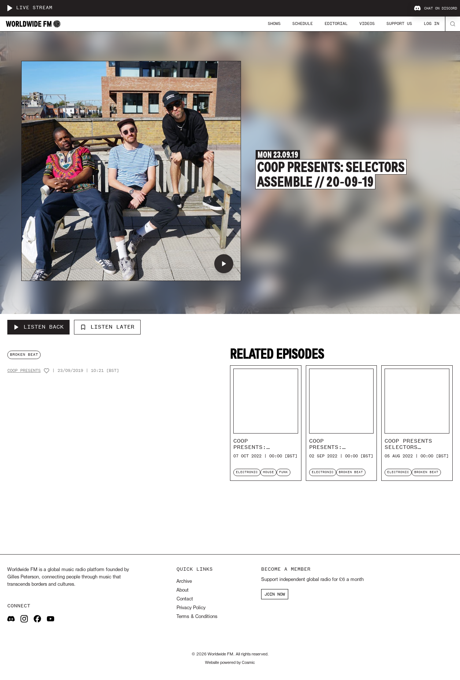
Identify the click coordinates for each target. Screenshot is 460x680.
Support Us (399, 23)
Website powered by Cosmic (230, 663)
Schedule (302, 23)
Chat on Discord (435, 8)
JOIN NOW (274, 594)
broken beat (24, 354)
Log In (431, 23)
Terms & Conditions (197, 617)
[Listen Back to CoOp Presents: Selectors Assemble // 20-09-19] (38, 327)
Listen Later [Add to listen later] (107, 326)
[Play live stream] (9, 8)
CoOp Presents (24, 370)
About (183, 590)
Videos (367, 23)
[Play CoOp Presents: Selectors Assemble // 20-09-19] (223, 263)
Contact (185, 599)
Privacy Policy (191, 608)
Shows (274, 23)
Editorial (336, 23)
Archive (184, 582)
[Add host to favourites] (46, 371)
